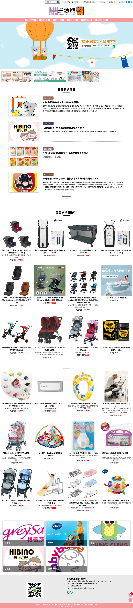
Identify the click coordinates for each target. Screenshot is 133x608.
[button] (130, 45)
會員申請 (66, 2)
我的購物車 (89, 2)
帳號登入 (76, 2)
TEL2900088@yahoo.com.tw (83, 588)
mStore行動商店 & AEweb (90, 604)
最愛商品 (112, 2)
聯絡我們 (122, 2)
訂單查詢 (102, 2)
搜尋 (58, 2)
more (66, 199)
